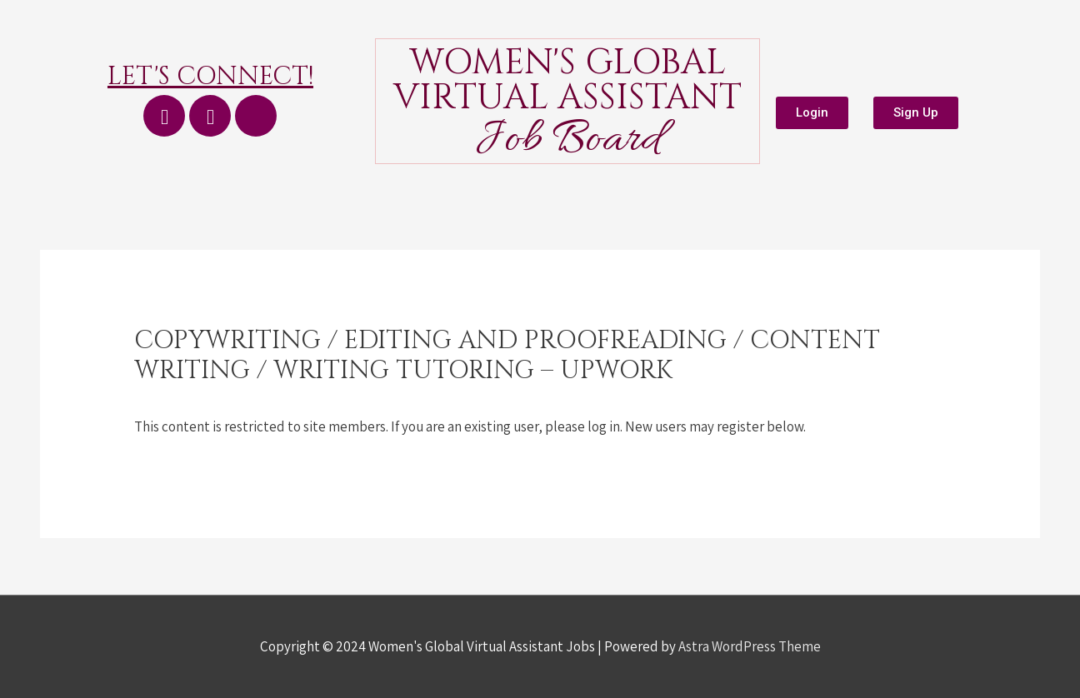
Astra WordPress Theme (749, 646)
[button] (812, 113)
